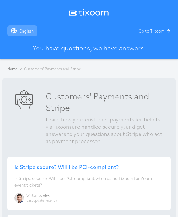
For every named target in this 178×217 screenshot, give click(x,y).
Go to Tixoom (154, 30)
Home (12, 69)
